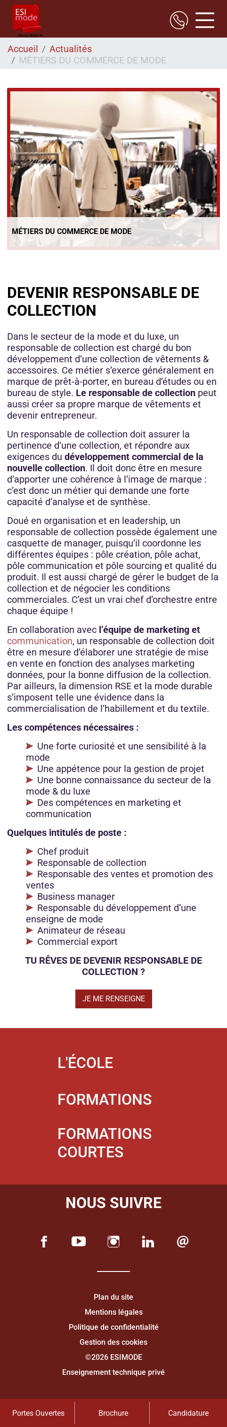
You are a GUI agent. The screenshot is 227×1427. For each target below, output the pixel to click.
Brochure (113, 1413)
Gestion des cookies (113, 1342)
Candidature (188, 1413)
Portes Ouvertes (38, 1413)
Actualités (70, 49)
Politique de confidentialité (114, 1327)
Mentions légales (114, 1312)
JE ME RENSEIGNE (113, 998)
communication (40, 641)
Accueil (23, 49)
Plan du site (113, 1297)
